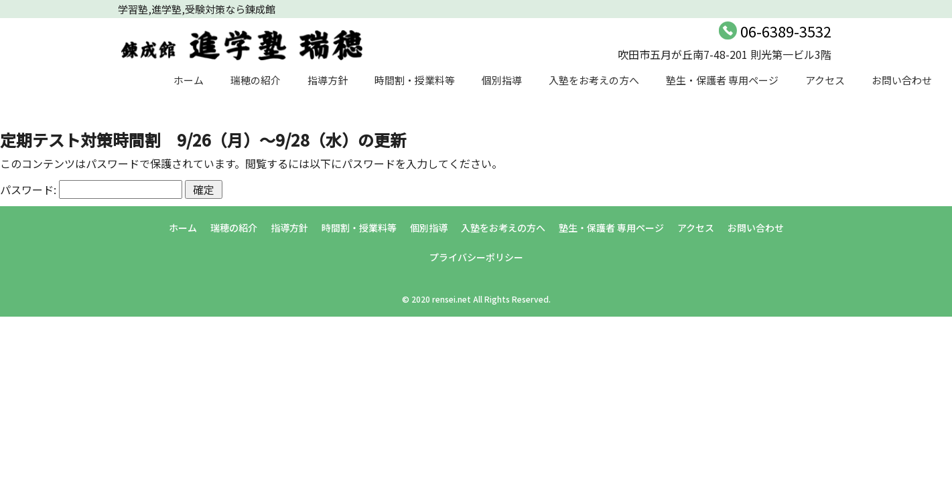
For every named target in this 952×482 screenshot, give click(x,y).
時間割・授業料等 (415, 80)
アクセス (825, 80)
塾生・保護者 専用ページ (722, 80)
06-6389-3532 (785, 31)
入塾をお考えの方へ (594, 80)
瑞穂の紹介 (255, 80)
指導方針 (328, 80)
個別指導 (502, 80)
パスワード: (91, 189)
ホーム (189, 80)
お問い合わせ (902, 80)
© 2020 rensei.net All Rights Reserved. (476, 299)
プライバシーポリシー (476, 257)
